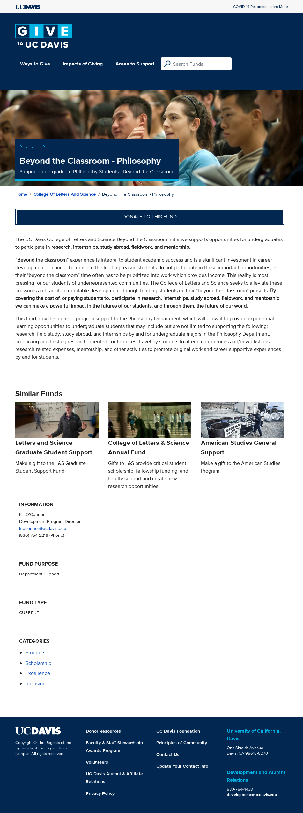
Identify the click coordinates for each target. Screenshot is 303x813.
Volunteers (97, 762)
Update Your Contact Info (182, 766)
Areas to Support (134, 63)
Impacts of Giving (83, 63)
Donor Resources (103, 731)
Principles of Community (181, 743)
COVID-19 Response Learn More (260, 6)
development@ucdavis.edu (252, 795)
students (35, 652)
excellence (38, 673)
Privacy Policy (100, 793)
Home (21, 194)
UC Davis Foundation (178, 731)
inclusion (36, 683)
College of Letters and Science (64, 194)
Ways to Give (35, 63)
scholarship (38, 663)
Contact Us (167, 754)
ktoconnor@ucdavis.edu (42, 528)
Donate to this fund (149, 216)
